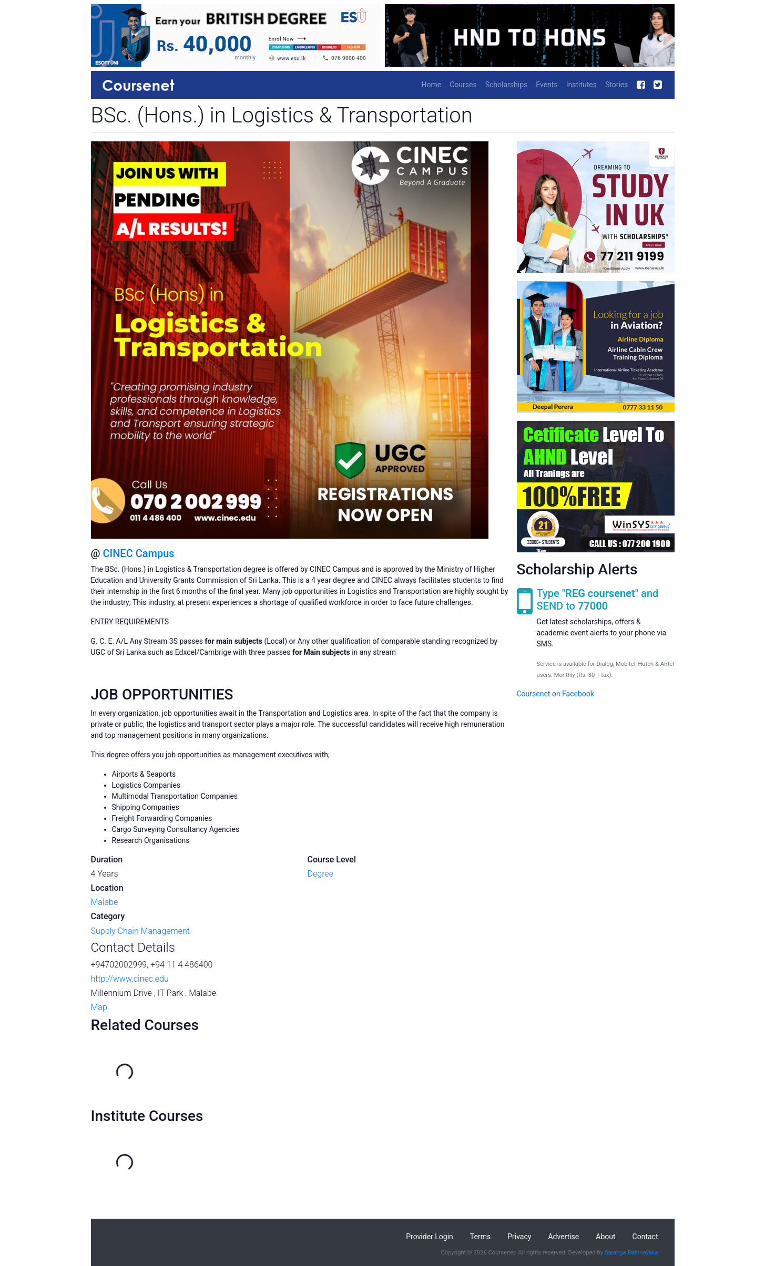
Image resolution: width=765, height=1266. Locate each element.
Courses (463, 84)
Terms (480, 1236)
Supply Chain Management (140, 931)
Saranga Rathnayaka (631, 1252)
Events (546, 84)
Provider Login (429, 1236)
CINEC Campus (138, 553)
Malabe (104, 902)
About (605, 1236)
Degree (320, 874)
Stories (616, 84)
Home (432, 84)
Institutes (581, 84)
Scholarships (506, 84)
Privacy (519, 1236)
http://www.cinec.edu (130, 979)
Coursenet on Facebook (555, 693)
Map (99, 1007)
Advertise (563, 1236)
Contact (645, 1236)
